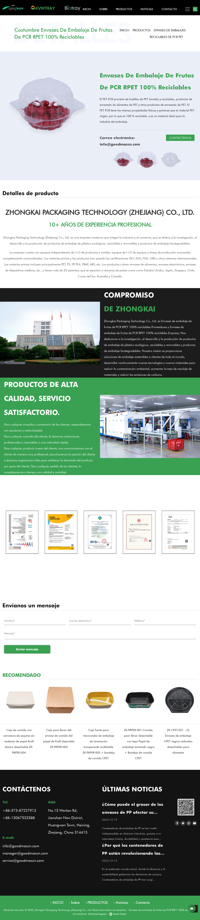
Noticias (147, 9)
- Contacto (142, 903)
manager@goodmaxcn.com (25, 853)
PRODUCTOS (124, 9)
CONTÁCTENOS (180, 138)
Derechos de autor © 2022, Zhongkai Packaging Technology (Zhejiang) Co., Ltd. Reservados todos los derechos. (66, 910)
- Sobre (74, 903)
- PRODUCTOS (96, 903)
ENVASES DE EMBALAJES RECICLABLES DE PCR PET (168, 33)
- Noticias (120, 903)
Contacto (169, 9)
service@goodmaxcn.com (23, 860)
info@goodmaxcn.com (20, 845)
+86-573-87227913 (19, 810)
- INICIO (56, 903)
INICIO (87, 9)
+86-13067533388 (18, 817)
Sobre (103, 9)
